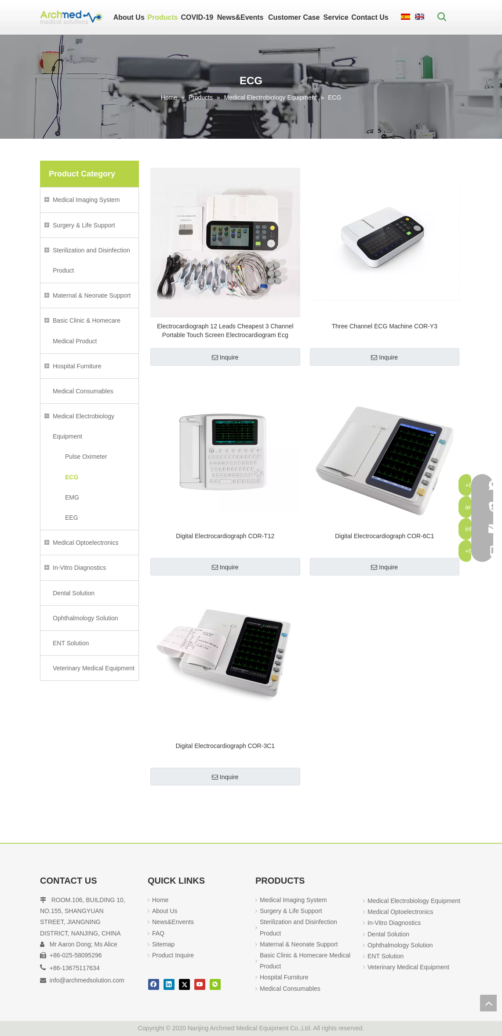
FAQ (158, 933)
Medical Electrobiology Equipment (83, 426)
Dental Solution (74, 593)
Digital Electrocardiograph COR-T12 (225, 536)
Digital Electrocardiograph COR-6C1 (384, 536)
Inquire (225, 357)
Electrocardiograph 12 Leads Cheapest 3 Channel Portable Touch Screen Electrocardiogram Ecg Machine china (225, 331)
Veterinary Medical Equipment (94, 668)
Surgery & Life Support (84, 225)
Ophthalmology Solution (85, 618)
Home (160, 899)
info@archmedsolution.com (87, 980)
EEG (71, 517)
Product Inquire (173, 955)
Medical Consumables (83, 391)
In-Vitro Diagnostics (79, 567)
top (488, 1003)
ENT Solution (71, 643)
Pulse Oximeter (86, 456)
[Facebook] (153, 984)
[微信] (215, 984)
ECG (71, 477)
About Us (165, 910)
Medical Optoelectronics (85, 542)
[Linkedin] (169, 984)
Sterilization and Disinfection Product (91, 260)
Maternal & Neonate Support (92, 295)
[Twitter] (184, 984)
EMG (72, 497)
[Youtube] (199, 984)
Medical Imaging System (86, 199)
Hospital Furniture (77, 366)
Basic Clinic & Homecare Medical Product (86, 330)
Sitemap (163, 944)
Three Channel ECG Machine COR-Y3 (384, 326)
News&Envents (173, 921)
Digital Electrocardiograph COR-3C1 (225, 745)
